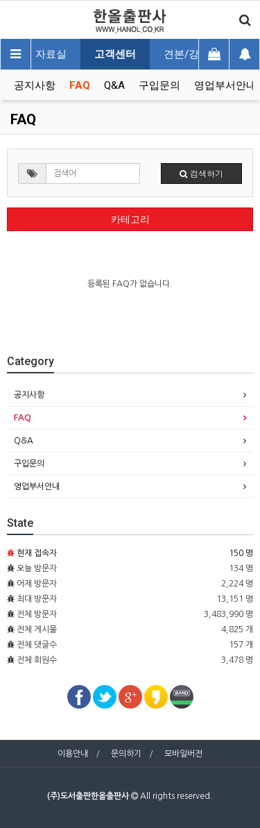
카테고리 (130, 219)
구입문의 (159, 85)
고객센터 (115, 54)
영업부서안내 (225, 85)
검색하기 (201, 173)
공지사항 (34, 85)
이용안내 (73, 754)
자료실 (51, 54)
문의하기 (126, 754)
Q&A (114, 85)
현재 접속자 (37, 553)
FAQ (79, 85)
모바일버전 (183, 754)
